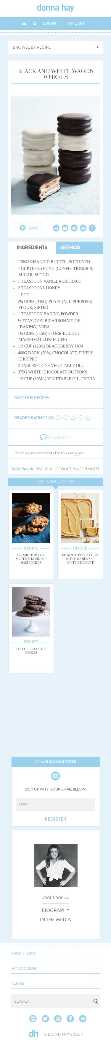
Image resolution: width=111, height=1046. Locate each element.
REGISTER (55, 819)
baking (28, 469)
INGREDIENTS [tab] (32, 247)
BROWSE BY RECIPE (32, 47)
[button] (55, 953)
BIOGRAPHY (55, 910)
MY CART (76, 23)
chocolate (61, 469)
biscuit (42, 469)
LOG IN (49, 23)
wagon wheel (86, 469)
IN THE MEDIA (55, 920)
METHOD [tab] (70, 247)
